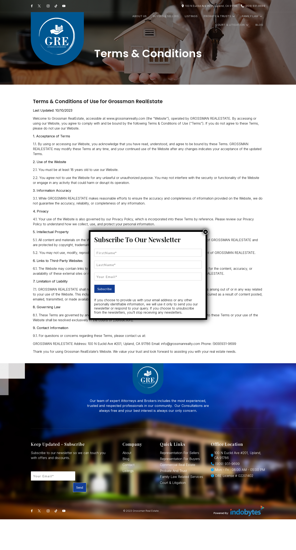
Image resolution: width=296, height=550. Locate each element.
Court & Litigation (232, 20)
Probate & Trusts (171, 20)
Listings (145, 20)
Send (79, 487)
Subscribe (104, 289)
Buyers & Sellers (123, 20)
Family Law (201, 20)
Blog (256, 20)
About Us (100, 20)
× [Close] (205, 232)
